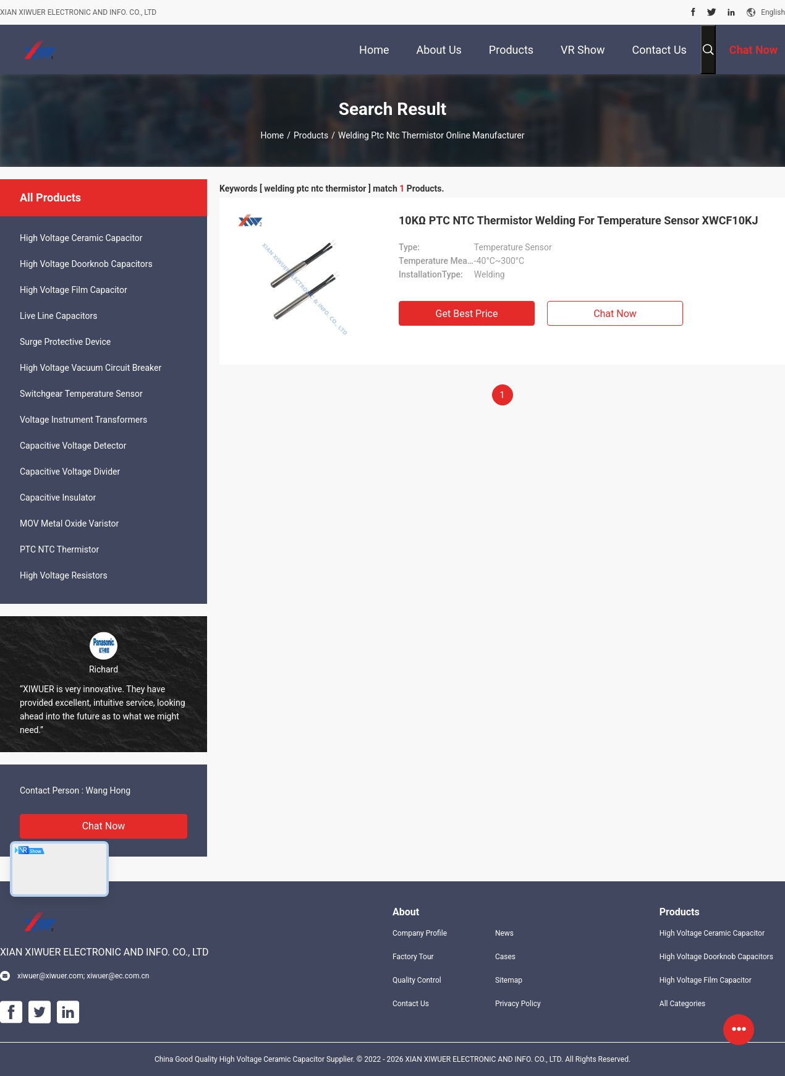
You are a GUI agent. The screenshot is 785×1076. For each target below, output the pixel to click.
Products (311, 135)
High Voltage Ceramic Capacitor (81, 238)
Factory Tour (413, 956)
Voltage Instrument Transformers (83, 420)
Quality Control (416, 980)
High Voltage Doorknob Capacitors (86, 264)
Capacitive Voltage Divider (70, 472)
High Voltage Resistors (64, 575)
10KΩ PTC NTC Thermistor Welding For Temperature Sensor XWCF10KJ (578, 220)
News (504, 933)
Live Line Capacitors (58, 316)
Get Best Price (467, 314)
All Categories (682, 1003)
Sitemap (508, 980)
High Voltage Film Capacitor (73, 290)
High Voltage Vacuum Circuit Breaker (90, 368)
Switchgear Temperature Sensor (81, 394)
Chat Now (103, 826)
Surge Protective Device (65, 342)
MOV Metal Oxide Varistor (69, 523)
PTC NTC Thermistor (59, 549)
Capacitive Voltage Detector (73, 446)
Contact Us (410, 1003)
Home (272, 135)
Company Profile (419, 933)
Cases (505, 956)
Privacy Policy (518, 1003)
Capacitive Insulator (58, 497)
